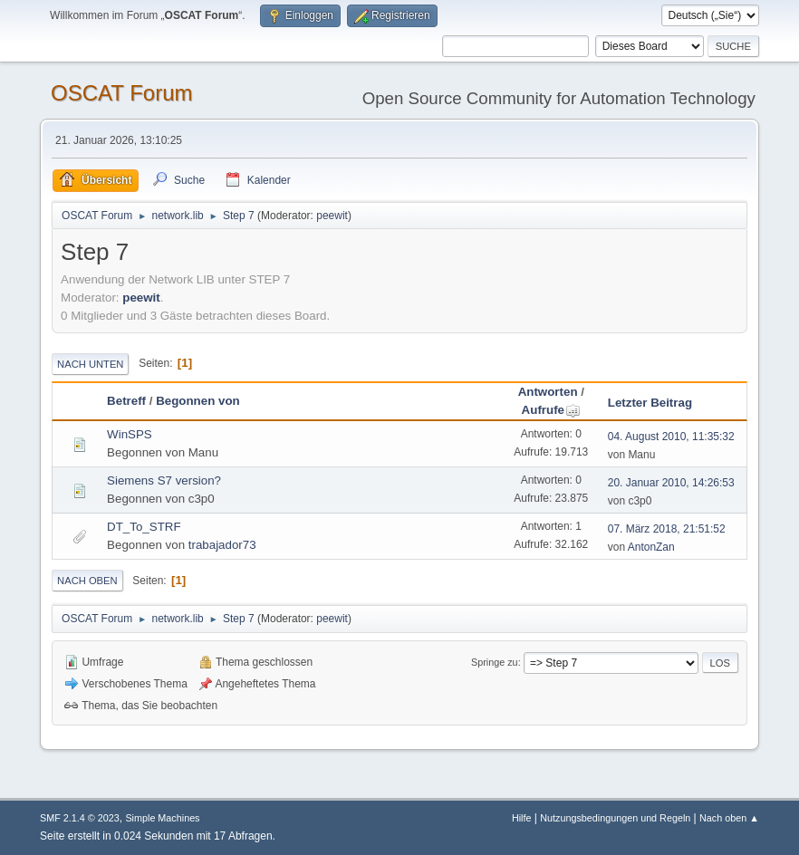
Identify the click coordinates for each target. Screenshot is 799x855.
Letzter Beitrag (650, 402)
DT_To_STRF (143, 526)
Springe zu (494, 662)
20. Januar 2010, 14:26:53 (671, 482)
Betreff (126, 401)
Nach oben (87, 580)
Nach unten (90, 364)
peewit (332, 215)
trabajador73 (222, 545)
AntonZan (651, 547)
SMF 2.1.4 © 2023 (80, 817)
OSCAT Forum (121, 93)
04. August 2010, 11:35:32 (671, 436)
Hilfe (522, 817)
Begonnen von (198, 401)
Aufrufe (551, 410)
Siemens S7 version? (164, 480)
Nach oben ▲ (729, 817)
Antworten (548, 392)
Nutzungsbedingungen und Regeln (615, 817)
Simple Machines (162, 817)
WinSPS (129, 434)
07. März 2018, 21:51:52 (667, 529)
